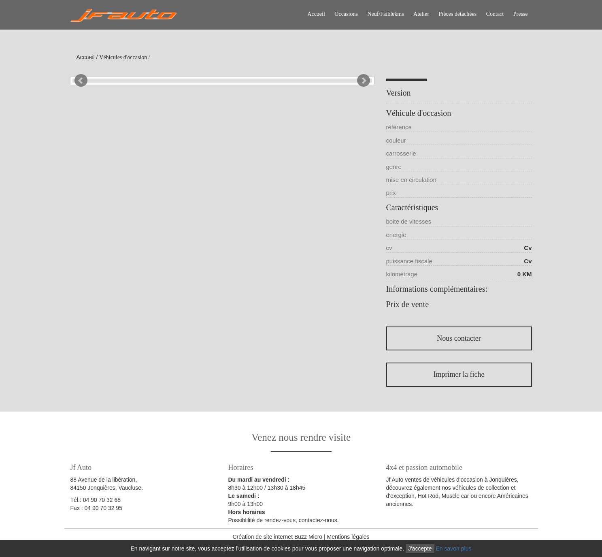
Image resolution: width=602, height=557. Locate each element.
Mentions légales (348, 537)
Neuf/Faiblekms (385, 14)
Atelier (421, 14)
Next (363, 80)
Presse (520, 14)
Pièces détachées (457, 14)
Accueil (316, 14)
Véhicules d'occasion (123, 57)
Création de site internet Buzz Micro (277, 537)
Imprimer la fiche (459, 374)
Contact (495, 14)
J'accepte (420, 548)
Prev (80, 80)
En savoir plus (454, 548)
